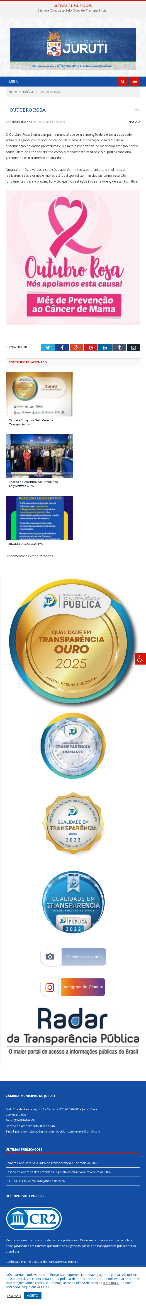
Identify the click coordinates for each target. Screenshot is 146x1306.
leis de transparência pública (107, 1249)
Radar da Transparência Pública (56, 1265)
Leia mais (111, 1282)
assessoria (111, 1243)
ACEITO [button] (32, 1295)
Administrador (22, 125)
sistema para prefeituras (61, 1243)
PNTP (24, 1265)
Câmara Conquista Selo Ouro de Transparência (72, 10)
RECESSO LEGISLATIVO (26, 547)
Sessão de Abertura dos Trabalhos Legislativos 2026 (33, 487)
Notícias (134, 125)
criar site (33, 1243)
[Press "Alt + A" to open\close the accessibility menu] (140, 659)
